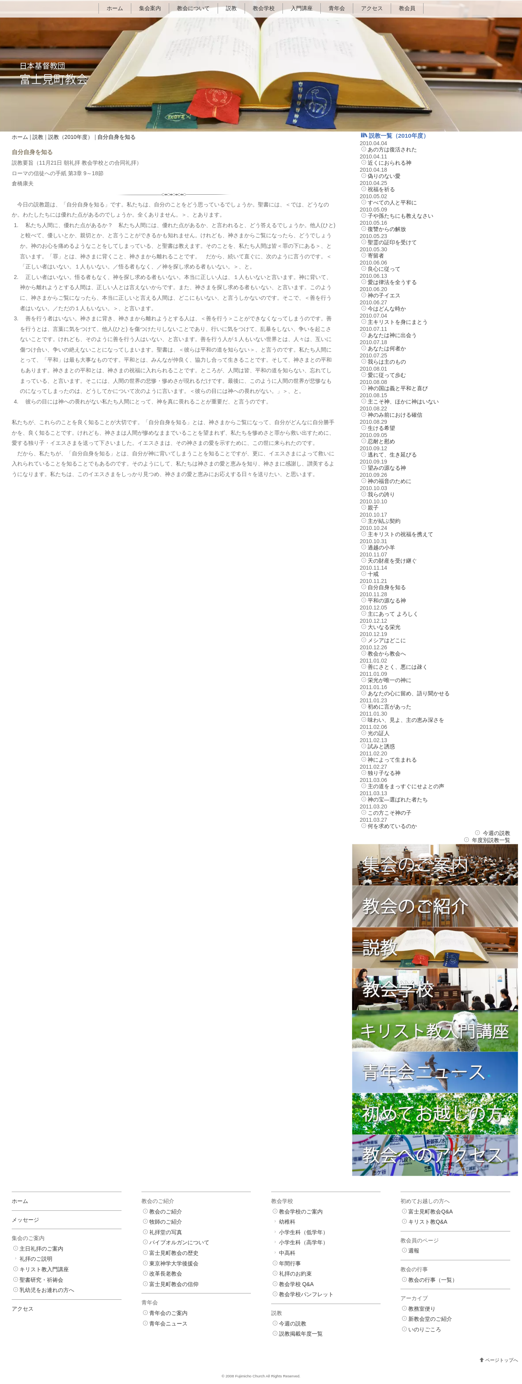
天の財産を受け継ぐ (392, 561)
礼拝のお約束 (295, 1273)
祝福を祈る (381, 189)
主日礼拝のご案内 (41, 1248)
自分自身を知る (387, 587)
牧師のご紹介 (165, 1222)
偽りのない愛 (384, 176)
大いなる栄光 (384, 627)
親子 (373, 508)
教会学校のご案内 (301, 1211)
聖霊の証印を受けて (392, 242)
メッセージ (25, 1220)
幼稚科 (287, 1222)
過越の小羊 (381, 547)
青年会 (337, 8)
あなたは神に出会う (392, 335)
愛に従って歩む (387, 375)
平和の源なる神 (387, 600)
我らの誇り (381, 494)
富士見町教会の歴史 (173, 1253)
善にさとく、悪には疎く (398, 667)
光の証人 (379, 733)
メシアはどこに (387, 640)
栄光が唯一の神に (389, 680)
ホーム (115, 8)
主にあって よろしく (393, 614)
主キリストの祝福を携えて (400, 534)
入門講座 (302, 8)
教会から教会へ (387, 653)
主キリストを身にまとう (398, 322)
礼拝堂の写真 (165, 1232)
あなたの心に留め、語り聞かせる (409, 693)
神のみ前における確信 (395, 415)
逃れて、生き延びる (392, 454)
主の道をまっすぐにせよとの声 (406, 786)
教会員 (407, 8)
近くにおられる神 (389, 163)
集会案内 (150, 8)
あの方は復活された (392, 149)
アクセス (372, 8)
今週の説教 (496, 833)
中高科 (287, 1253)
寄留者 (376, 255)
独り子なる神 (384, 773)
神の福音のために (389, 481)
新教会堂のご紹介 (430, 1319)
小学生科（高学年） (303, 1242)
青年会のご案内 (168, 1313)
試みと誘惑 (381, 746)
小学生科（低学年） (303, 1232)
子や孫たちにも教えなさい (400, 216)
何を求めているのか (392, 826)
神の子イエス (384, 295)
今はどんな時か (387, 309)
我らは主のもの (387, 362)
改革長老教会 (165, 1273)
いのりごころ (424, 1329)
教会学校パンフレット (306, 1294)
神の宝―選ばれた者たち (398, 799)
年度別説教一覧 (491, 840)
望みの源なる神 (387, 468)
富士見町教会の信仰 (173, 1284)
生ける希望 (381, 428)
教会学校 (264, 8)
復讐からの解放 (387, 229)
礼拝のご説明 (36, 1259)
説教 (231, 8)
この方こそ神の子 (389, 813)
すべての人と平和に (392, 202)
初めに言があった (389, 707)
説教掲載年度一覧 (301, 1334)
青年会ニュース (168, 1323)
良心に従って (384, 269)
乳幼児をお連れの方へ (47, 1290)
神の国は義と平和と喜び (398, 388)
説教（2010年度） (70, 137)
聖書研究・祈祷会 (41, 1280)
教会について (193, 8)
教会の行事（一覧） (433, 1280)
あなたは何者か (387, 348)
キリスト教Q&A (427, 1222)
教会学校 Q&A (296, 1284)
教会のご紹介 (165, 1211)
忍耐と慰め (381, 441)
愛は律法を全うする (392, 282)
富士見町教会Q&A (430, 1211)
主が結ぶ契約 (384, 521)
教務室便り (422, 1309)
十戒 (373, 574)
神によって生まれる (392, 760)
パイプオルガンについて (179, 1242)
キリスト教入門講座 (44, 1269)
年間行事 (290, 1263)
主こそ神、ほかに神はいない (403, 401)
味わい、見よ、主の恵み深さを (406, 720)
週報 (413, 1250)
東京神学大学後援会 (173, 1263)
